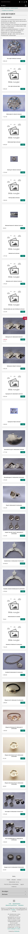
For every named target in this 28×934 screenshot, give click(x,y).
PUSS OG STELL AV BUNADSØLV (11, 884)
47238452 (13, 909)
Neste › (14, 876)
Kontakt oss (14, 886)
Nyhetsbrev (21, 905)
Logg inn (22, 884)
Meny (3, 5)
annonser (19, 879)
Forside (2, 8)
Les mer (17, 927)
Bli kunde (13, 879)
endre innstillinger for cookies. (14, 928)
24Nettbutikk (16, 931)
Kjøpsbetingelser (16, 903)
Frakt (10, 903)
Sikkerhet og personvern (11, 905)
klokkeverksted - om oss (14, 882)
